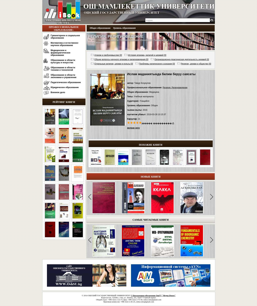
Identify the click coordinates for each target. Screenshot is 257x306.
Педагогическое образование (66, 82)
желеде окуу (133, 128)
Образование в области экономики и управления (63, 76)
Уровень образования (124, 28)
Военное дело (58, 92)
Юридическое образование (65, 87)
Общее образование (100, 28)
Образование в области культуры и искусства (63, 61)
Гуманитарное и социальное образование (65, 36)
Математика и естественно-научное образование (65, 44)
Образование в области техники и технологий (63, 68)
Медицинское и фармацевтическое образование (60, 52)
